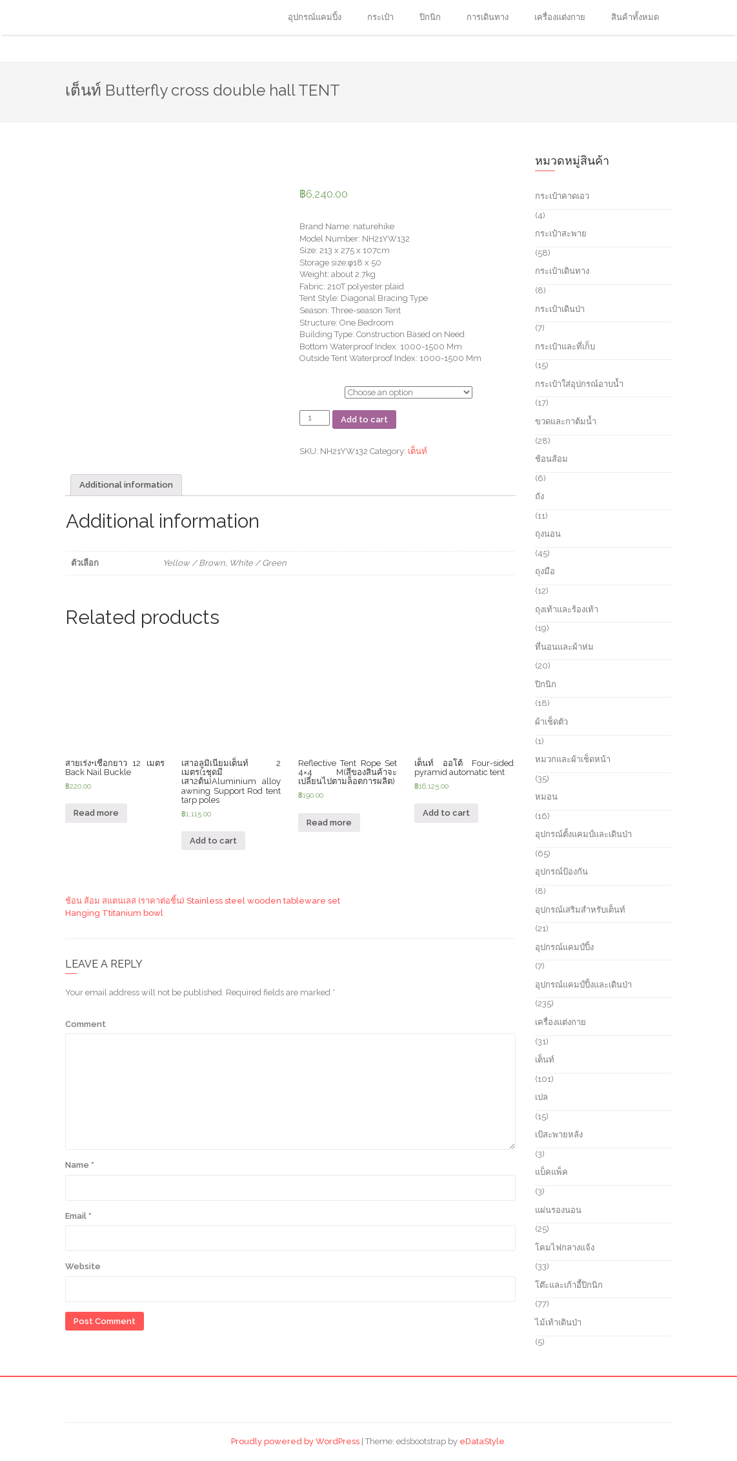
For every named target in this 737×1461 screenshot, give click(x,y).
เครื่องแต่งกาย (559, 17)
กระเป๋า (380, 17)
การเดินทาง (488, 17)
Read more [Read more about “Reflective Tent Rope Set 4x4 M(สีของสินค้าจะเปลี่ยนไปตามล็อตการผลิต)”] (329, 822)
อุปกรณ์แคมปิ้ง (314, 17)
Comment (85, 1024)
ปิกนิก (430, 17)
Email (78, 1216)
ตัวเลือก (313, 390)
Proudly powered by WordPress (295, 1441)
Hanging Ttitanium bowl (114, 913)
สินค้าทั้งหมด (635, 17)
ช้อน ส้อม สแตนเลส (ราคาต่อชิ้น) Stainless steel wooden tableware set (202, 901)
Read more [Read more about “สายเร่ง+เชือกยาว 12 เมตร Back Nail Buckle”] (96, 813)
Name (79, 1165)
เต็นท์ (417, 451)
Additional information (126, 485)
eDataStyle (482, 1441)
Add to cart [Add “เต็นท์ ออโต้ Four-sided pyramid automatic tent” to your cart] (446, 813)
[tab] (126, 485)
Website (83, 1266)
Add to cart (364, 419)
